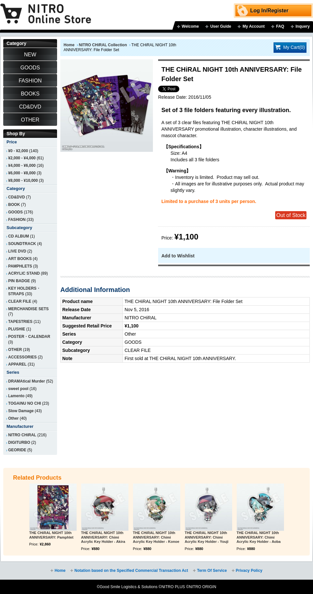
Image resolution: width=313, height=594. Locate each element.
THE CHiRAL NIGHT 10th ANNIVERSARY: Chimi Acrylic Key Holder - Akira (103, 537)
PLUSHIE (16, 329)
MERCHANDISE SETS (28, 309)
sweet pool (18, 388)
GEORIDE (17, 450)
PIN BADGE (19, 281)
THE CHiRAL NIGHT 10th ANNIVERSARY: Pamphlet (51, 535)
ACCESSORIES (22, 357)
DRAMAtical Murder (26, 381)
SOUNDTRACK (22, 243)
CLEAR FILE (19, 301)
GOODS (15, 212)
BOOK (14, 204)
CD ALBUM (18, 236)
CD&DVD (16, 197)
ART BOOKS (20, 258)
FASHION (16, 219)
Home (69, 45)
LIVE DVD (17, 251)
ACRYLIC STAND (24, 273)
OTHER (15, 349)
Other (13, 418)
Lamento (16, 396)
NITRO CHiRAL (22, 435)
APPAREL (17, 364)
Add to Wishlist (178, 255)
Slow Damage (21, 411)
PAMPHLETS (20, 266)
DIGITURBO (19, 442)
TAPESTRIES (20, 321)
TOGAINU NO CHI (24, 403)
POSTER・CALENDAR (29, 336)
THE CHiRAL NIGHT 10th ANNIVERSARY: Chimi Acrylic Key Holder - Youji (207, 537)
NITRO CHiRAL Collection (103, 45)
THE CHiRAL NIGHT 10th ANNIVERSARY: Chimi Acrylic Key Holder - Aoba (259, 537)
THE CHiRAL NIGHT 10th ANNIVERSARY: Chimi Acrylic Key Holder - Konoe (156, 537)
